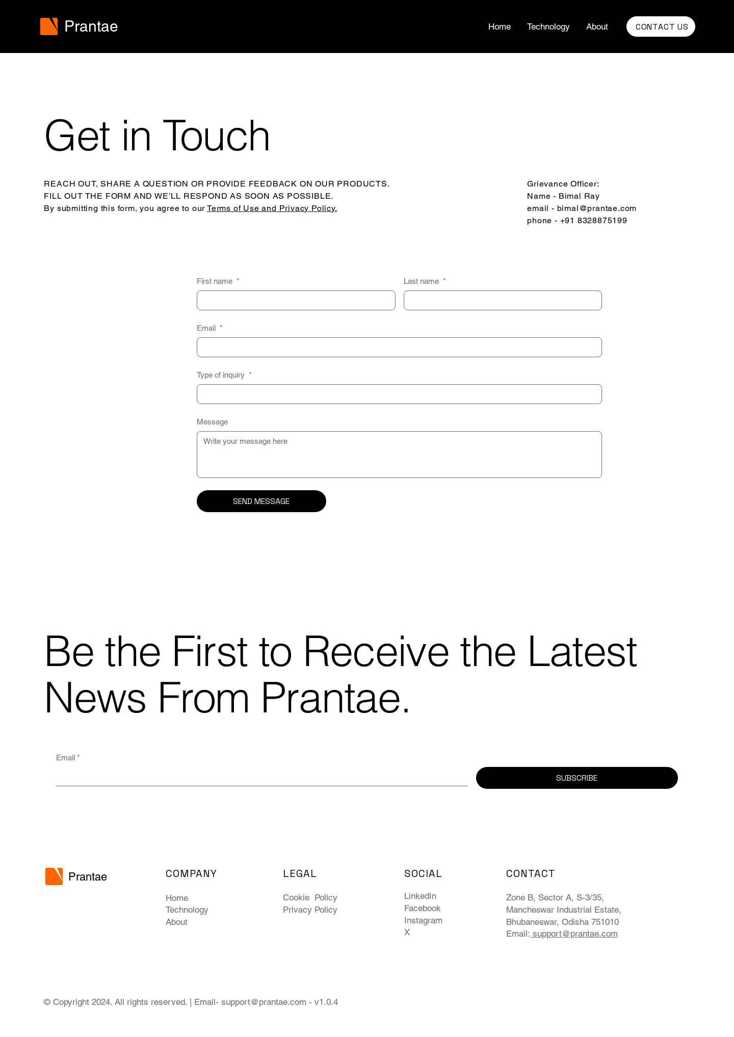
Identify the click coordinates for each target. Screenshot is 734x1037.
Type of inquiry (224, 374)
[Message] (399, 454)
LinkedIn (420, 896)
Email (210, 328)
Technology (187, 910)
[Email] (396, 347)
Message (212, 421)
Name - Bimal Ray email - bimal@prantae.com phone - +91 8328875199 (582, 208)
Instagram (423, 920)
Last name (425, 281)
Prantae (91, 26)
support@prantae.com (263, 1002)
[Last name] (500, 300)
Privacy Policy (310, 910)
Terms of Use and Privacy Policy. (272, 208)
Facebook (422, 908)
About (177, 922)
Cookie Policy (310, 897)
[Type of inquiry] (396, 394)
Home (177, 898)
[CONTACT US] (660, 26)
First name (218, 281)
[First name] (293, 300)
